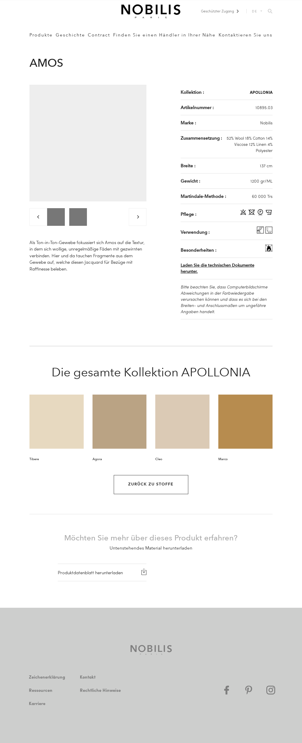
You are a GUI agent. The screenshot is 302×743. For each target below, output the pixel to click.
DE (255, 11)
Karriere (37, 703)
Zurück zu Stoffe (151, 484)
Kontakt (87, 677)
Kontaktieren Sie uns (246, 35)
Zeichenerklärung (47, 677)
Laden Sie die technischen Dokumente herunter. (217, 268)
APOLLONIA (261, 92)
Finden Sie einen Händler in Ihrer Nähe (164, 35)
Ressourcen (40, 690)
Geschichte (70, 35)
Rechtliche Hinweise (100, 690)
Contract (99, 35)
